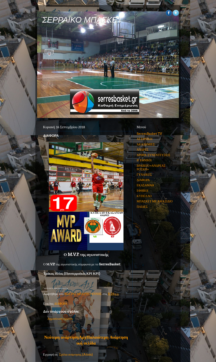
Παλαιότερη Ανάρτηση (107, 337)
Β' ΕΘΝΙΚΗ (144, 160)
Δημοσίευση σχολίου (60, 318)
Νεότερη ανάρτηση (61, 337)
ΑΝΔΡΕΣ (142, 149)
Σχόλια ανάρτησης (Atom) (76, 354)
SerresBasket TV (149, 133)
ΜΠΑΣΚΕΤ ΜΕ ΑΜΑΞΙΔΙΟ (155, 201)
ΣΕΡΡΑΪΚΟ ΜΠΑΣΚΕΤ (82, 19)
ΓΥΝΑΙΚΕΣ (144, 174)
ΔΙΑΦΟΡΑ (60, 303)
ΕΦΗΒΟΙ (142, 190)
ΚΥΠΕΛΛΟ (144, 196)
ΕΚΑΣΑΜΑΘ (145, 185)
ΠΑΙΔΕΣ (142, 206)
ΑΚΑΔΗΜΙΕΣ (146, 144)
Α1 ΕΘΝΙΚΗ (144, 139)
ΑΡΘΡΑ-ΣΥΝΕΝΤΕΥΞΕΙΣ (153, 155)
